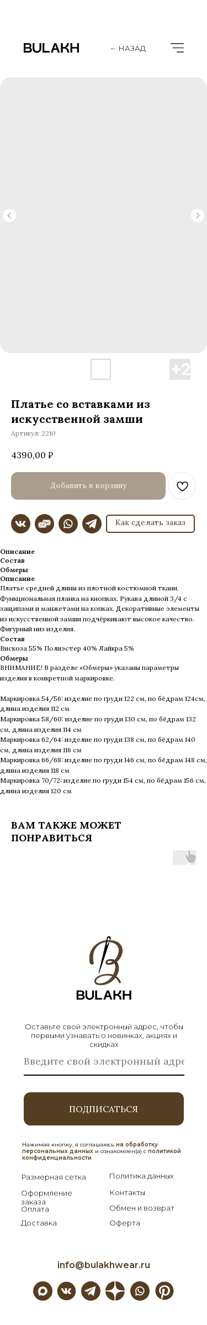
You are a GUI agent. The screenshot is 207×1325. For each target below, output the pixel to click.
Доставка (39, 1222)
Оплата (35, 1208)
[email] (104, 1062)
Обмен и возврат (141, 1207)
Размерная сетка (53, 1176)
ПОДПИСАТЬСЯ (103, 1108)
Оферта (124, 1222)
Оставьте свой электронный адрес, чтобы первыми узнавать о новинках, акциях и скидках (104, 1035)
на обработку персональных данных (90, 1148)
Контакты (127, 1192)
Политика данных (141, 1175)
